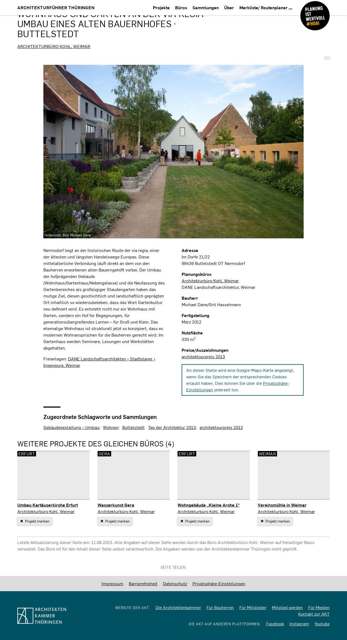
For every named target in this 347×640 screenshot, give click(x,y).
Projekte (161, 7)
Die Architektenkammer (178, 607)
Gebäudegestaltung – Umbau (71, 427)
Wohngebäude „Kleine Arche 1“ (209, 505)
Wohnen (110, 427)
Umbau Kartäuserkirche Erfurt (47, 505)
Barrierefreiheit (143, 583)
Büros (181, 7)
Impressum (112, 583)
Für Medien (319, 607)
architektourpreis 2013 (203, 356)
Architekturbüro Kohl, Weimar (54, 46)
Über (229, 7)
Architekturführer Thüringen (56, 7)
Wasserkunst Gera (116, 505)
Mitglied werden (287, 607)
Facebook (275, 623)
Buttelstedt (133, 427)
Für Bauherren (220, 607)
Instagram (299, 623)
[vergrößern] (173, 151)
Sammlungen (205, 7)
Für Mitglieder (252, 607)
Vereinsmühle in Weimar (282, 505)
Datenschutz (175, 583)
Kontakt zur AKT (314, 614)
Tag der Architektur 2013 (172, 427)
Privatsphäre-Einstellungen (218, 583)
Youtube (322, 623)
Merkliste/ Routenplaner (265, 7)
